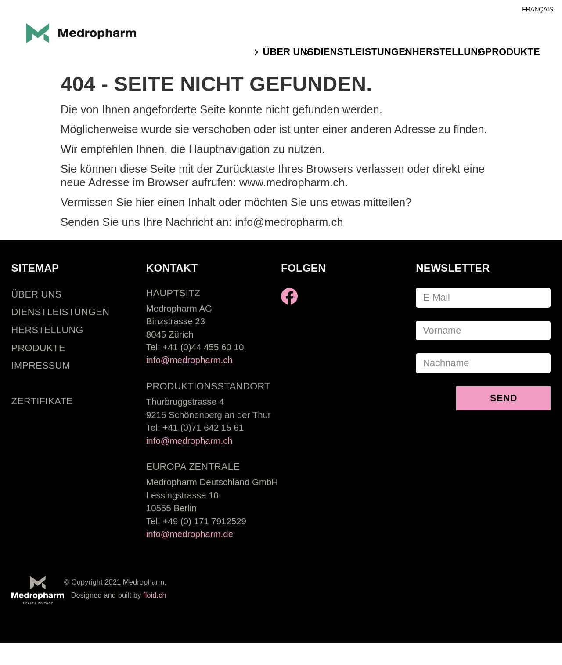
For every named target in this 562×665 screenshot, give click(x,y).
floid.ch (154, 595)
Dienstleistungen (362, 51)
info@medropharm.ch (189, 360)
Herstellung (448, 51)
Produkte (513, 51)
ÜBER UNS (288, 51)
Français (537, 9)
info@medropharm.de (189, 534)
